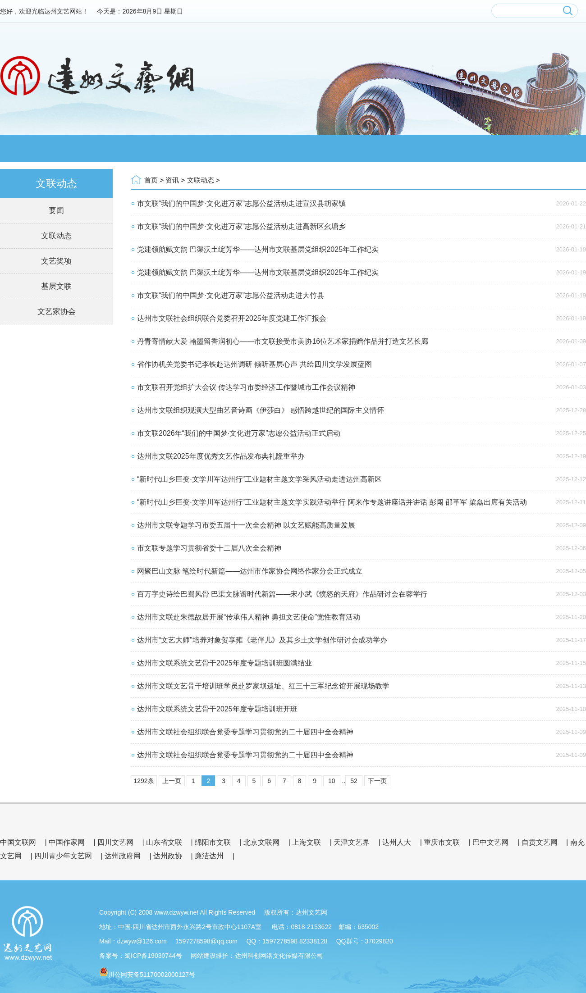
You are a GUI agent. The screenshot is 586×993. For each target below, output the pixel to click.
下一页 (377, 780)
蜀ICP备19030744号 (153, 955)
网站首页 (40, 148)
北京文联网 (261, 842)
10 (331, 780)
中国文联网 (18, 842)
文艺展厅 (473, 148)
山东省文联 (164, 842)
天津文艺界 (352, 842)
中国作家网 (67, 842)
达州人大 (396, 842)
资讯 (185, 148)
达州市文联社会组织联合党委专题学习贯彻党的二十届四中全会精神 (245, 732)
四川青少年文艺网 (63, 856)
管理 (388, 926)
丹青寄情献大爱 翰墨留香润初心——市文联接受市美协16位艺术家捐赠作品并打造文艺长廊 (282, 341)
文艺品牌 (329, 148)
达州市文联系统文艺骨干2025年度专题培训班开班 (217, 709)
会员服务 (401, 148)
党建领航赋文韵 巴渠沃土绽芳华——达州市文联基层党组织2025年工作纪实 (258, 249)
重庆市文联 (442, 842)
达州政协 (167, 856)
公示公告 (545, 148)
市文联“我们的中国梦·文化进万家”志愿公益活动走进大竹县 (230, 295)
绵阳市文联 (213, 842)
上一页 (171, 780)
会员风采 (257, 148)
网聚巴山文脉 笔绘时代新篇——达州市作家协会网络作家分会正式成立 (249, 571)
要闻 (56, 210)
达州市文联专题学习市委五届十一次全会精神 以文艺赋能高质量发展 (246, 525)
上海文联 (306, 842)
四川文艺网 (115, 842)
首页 (151, 180)
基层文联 (56, 286)
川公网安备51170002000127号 (151, 974)
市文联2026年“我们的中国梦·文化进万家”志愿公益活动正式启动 (238, 433)
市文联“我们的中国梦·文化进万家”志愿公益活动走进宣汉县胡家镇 (241, 203)
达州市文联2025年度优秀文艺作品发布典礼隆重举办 (221, 456)
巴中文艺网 (490, 842)
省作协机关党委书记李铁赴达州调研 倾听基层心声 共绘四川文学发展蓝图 (254, 364)
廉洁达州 (209, 856)
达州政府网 (123, 856)
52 (353, 780)
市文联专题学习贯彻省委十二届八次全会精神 (209, 548)
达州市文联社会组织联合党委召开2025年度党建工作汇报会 (231, 318)
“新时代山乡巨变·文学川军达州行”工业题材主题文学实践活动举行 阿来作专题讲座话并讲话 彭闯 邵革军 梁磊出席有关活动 (332, 502)
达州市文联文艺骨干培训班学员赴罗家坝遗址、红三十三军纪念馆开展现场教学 (263, 686)
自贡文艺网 (540, 842)
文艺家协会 (56, 311)
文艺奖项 (56, 261)
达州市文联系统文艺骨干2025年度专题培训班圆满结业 (224, 663)
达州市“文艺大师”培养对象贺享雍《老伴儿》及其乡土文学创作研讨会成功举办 (262, 640)
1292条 (143, 780)
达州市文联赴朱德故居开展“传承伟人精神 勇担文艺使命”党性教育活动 (248, 617)
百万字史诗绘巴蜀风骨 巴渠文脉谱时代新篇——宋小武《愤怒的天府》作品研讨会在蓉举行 (282, 594)
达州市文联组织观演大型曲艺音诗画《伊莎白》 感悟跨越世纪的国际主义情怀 (260, 410)
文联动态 (56, 236)
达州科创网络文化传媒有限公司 (279, 955)
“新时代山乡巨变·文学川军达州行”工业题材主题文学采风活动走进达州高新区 (259, 479)
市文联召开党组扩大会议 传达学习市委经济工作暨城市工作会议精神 (246, 387)
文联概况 (112, 148)
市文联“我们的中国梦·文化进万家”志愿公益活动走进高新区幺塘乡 (241, 226)
